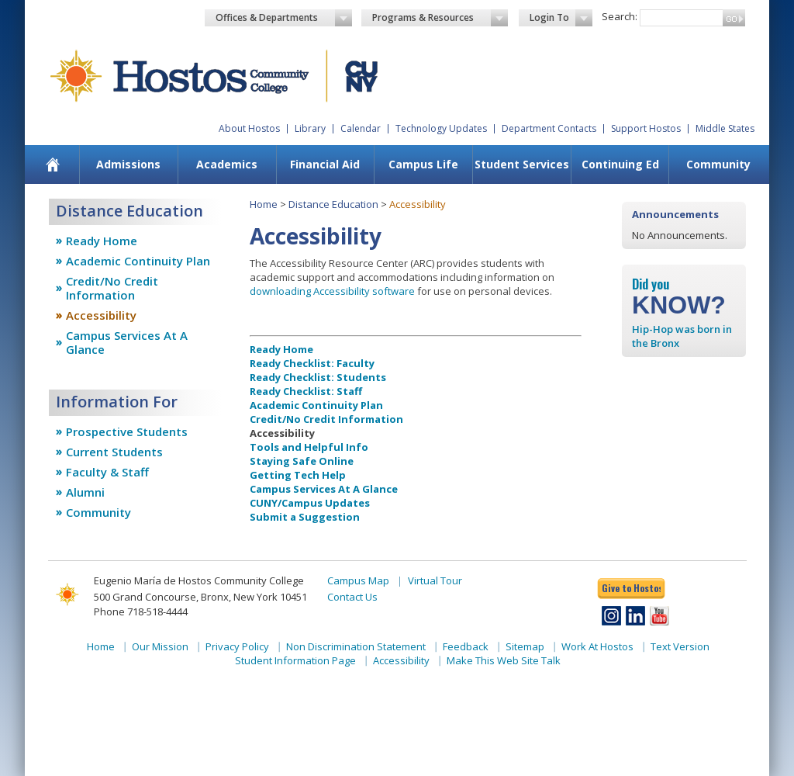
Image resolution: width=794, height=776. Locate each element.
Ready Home (101, 241)
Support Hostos (646, 128)
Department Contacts (549, 128)
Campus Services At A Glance (127, 342)
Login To (561, 17)
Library (310, 128)
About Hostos (249, 128)
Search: (619, 16)
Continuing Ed (620, 164)
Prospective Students (127, 431)
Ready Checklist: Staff (306, 391)
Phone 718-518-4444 (141, 611)
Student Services (522, 164)
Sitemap (525, 646)
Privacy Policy (237, 646)
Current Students (114, 452)
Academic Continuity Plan (138, 261)
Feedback (465, 646)
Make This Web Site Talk (504, 660)
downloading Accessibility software (332, 291)
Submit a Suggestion (305, 517)
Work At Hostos (597, 646)
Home (264, 204)
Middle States (725, 128)
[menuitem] (53, 164)
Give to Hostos (631, 587)
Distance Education (333, 204)
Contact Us (352, 597)
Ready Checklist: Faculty (312, 363)
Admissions (128, 164)
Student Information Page (295, 660)
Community (718, 164)
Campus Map (358, 580)
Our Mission (160, 646)
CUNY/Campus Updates (310, 503)
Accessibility (101, 315)
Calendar (360, 128)
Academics (226, 164)
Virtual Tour (435, 580)
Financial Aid (325, 164)
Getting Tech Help (298, 475)
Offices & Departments (284, 17)
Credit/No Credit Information (112, 288)
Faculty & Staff (107, 472)
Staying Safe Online (302, 461)
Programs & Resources (440, 17)
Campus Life (423, 164)
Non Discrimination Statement (356, 646)
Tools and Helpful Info (309, 447)
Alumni (85, 492)
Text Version (680, 646)
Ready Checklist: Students (318, 377)
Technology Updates (441, 128)
